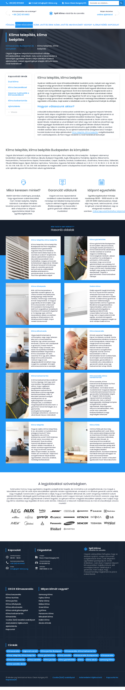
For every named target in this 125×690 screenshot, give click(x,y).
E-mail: (43, 3)
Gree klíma (44, 610)
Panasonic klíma (46, 617)
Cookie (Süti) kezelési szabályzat (20, 623)
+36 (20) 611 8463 (15, 3)
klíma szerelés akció (16, 667)
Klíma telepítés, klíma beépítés (21, 658)
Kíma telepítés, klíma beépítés (85, 132)
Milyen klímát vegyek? (90, 25)
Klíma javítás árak (50, 25)
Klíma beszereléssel (17, 87)
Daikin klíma (44, 623)
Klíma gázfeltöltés (46, 658)
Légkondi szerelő (30, 654)
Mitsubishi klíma (46, 620)
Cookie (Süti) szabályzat (63, 681)
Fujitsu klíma (44, 601)
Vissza (14, 112)
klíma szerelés (34, 663)
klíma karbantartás (16, 663)
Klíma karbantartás (17, 100)
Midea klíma (44, 607)
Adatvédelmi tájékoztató (17, 626)
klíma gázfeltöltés (67, 663)
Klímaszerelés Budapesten (86, 658)
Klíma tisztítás (12, 601)
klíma (80, 663)
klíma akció (91, 663)
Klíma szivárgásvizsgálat (17, 613)
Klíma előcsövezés (14, 610)
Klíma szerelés (64, 658)
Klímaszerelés (13, 654)
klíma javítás (49, 663)
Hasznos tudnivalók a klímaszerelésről (18, 94)
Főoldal (12, 25)
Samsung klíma (45, 598)
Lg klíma (42, 613)
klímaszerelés (107, 658)
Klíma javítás (69, 25)
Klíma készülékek (28, 25)
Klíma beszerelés (13, 598)
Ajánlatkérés (111, 25)
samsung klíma (107, 663)
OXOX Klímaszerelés (20, 592)
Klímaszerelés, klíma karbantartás (80, 654)
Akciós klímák (45, 626)
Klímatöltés (11, 620)
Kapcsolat (13, 30)
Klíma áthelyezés (13, 607)
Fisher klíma (44, 604)
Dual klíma (13, 81)
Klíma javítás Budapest (51, 654)
